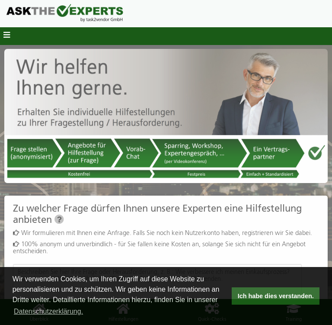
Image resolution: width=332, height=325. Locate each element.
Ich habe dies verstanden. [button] (276, 296)
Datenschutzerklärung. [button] (48, 311)
